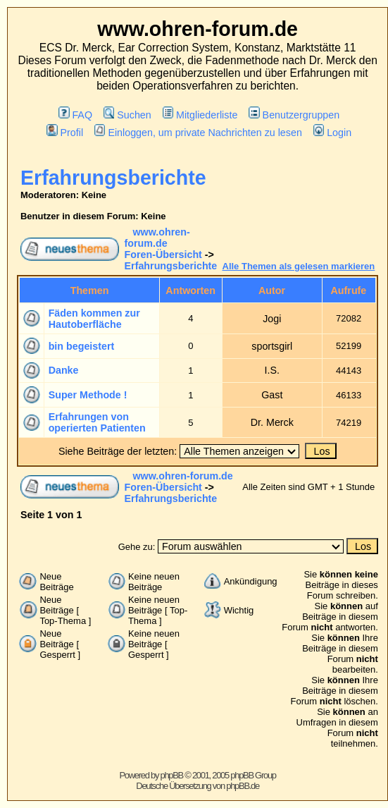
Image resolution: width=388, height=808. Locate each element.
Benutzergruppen (294, 115)
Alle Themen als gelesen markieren (299, 266)
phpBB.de (242, 786)
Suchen (127, 115)
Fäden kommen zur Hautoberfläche (94, 318)
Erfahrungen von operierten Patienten (97, 422)
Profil (64, 132)
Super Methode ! (88, 394)
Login (332, 132)
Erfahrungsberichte (113, 177)
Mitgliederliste (200, 115)
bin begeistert (82, 346)
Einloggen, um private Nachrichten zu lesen (198, 132)
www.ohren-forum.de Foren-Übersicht (163, 243)
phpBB (171, 775)
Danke (64, 370)
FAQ (75, 115)
